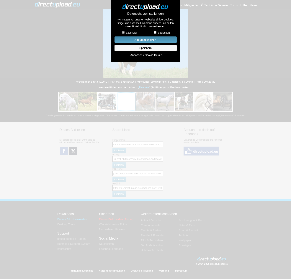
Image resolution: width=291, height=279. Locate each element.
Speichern (145, 47)
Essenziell (132, 32)
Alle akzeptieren (145, 39)
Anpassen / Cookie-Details (146, 55)
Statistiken (164, 32)
